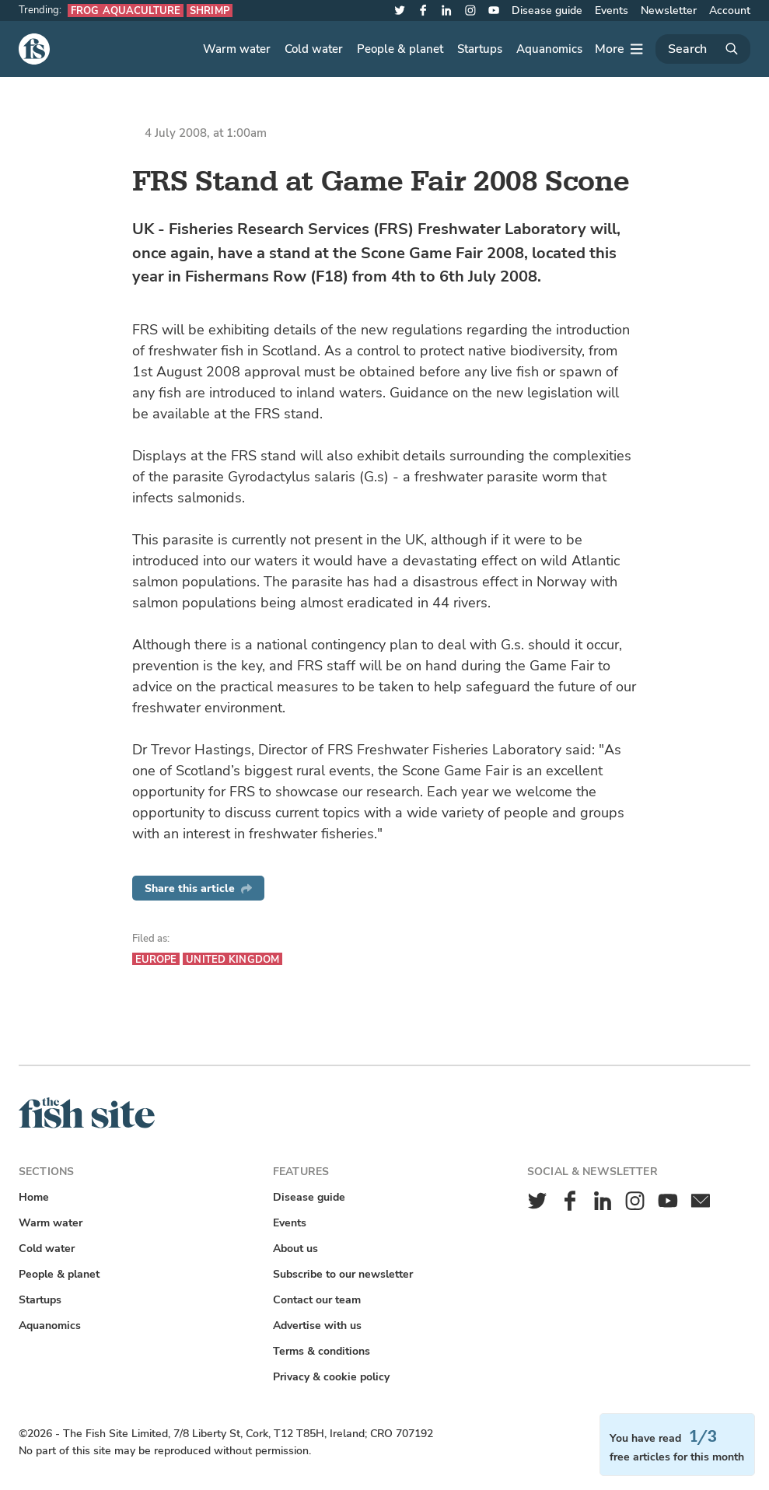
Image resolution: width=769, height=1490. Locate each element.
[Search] (702, 49)
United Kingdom (232, 959)
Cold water (314, 49)
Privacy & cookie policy (331, 1376)
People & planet (400, 49)
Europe (156, 959)
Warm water (237, 49)
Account (729, 10)
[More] (619, 49)
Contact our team (317, 1299)
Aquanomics (549, 49)
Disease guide (547, 10)
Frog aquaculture (125, 10)
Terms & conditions (321, 1351)
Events (611, 10)
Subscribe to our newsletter (343, 1274)
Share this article (198, 888)
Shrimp (209, 10)
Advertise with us (317, 1325)
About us (295, 1248)
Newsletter (669, 10)
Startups (479, 49)
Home (34, 1197)
